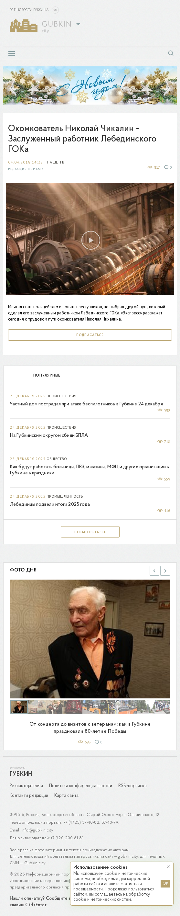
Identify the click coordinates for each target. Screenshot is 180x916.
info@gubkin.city (37, 830)
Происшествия (61, 395)
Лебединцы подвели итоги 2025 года (50, 504)
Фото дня (23, 570)
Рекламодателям (26, 786)
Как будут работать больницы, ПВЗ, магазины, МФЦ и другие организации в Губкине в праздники (89, 470)
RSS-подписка (132, 786)
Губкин (21, 774)
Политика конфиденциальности (80, 786)
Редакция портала (26, 169)
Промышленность (65, 496)
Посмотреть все (90, 532)
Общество (57, 458)
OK (165, 884)
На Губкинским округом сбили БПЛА (49, 435)
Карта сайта (66, 795)
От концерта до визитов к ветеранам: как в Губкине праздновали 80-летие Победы (90, 728)
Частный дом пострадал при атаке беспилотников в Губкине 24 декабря (86, 404)
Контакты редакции (29, 795)
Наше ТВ (55, 162)
